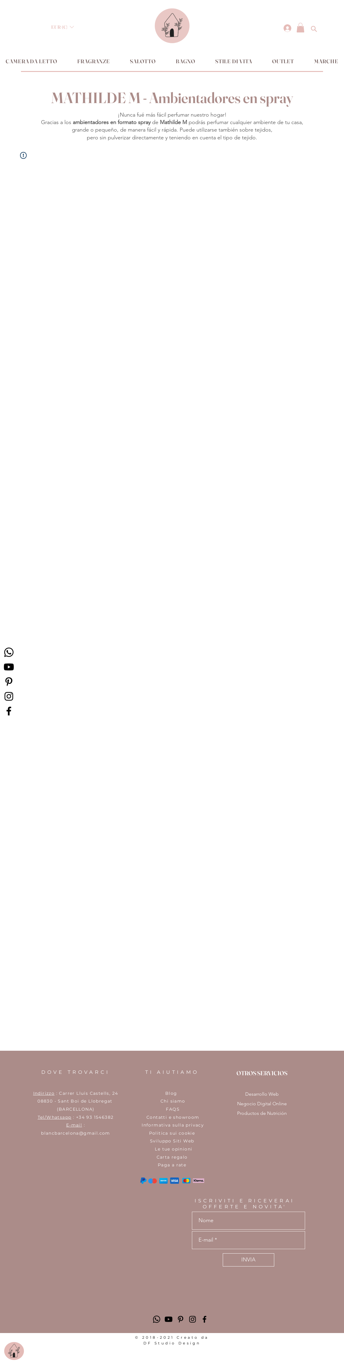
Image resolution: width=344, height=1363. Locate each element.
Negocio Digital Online (262, 1103)
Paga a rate (172, 1165)
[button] (62, 27)
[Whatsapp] (9, 652)
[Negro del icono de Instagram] (192, 1319)
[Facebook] (9, 711)
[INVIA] (248, 1259)
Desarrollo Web (262, 1094)
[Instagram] (9, 696)
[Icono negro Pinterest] (9, 681)
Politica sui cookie (171, 1133)
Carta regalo (172, 1157)
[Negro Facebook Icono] (204, 1319)
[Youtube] (9, 667)
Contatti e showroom (172, 1117)
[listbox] (62, 27)
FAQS (172, 1109)
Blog (171, 1093)
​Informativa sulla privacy (172, 1125)
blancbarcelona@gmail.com (75, 1133)
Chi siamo (172, 1101)
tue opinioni (177, 1149)
